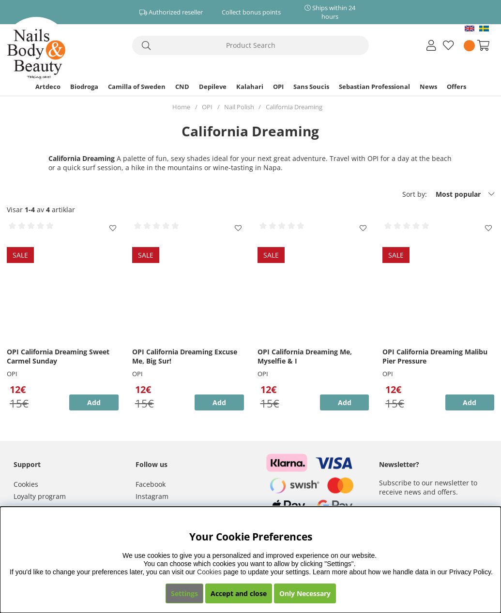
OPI (278, 86)
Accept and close (239, 593)
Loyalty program (40, 496)
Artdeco (48, 86)
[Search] (250, 45)
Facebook (151, 484)
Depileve (213, 86)
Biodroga (84, 86)
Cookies (26, 484)
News (428, 86)
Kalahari (249, 86)
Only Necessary (305, 593)
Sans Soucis (311, 86)
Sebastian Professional (374, 86)
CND (182, 86)
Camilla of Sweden (137, 86)
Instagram (152, 496)
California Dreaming (294, 106)
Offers (456, 86)
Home (181, 106)
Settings (184, 593)
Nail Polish (239, 106)
